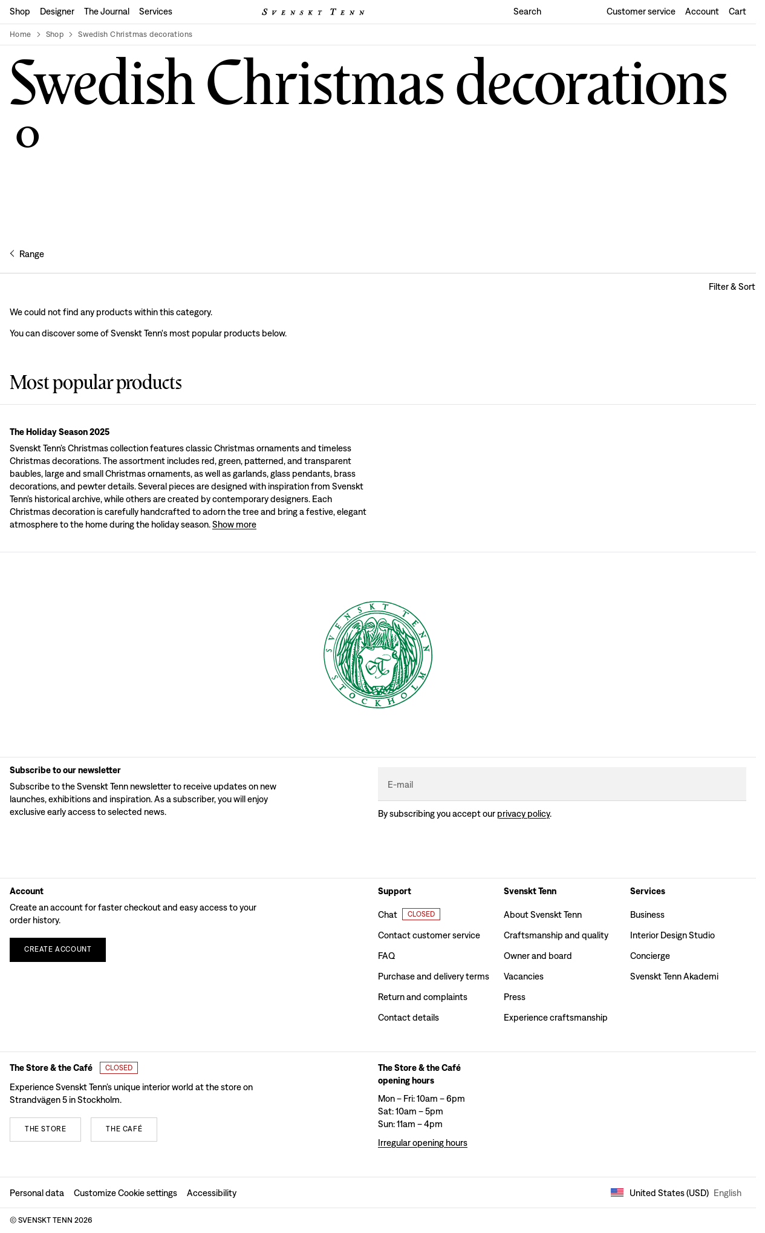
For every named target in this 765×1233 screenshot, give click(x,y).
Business (647, 914)
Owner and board (538, 955)
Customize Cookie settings (125, 1193)
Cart (737, 11)
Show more (234, 524)
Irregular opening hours (422, 1142)
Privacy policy (523, 813)
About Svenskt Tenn (543, 914)
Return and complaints (422, 997)
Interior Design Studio (672, 935)
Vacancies (524, 976)
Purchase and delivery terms (433, 976)
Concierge (650, 955)
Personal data (37, 1193)
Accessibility (211, 1193)
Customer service (641, 11)
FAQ (386, 955)
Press (515, 997)
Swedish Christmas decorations (135, 34)
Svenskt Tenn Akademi (674, 976)
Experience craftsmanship (556, 1017)
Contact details (408, 1017)
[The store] (45, 1129)
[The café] (124, 1129)
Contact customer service (429, 935)
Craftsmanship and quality (556, 935)
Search (527, 11)
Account (702, 11)
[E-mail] (562, 784)
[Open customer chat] (409, 914)
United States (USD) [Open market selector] (676, 1192)
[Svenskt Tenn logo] (313, 12)
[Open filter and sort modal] (732, 286)
